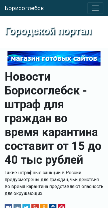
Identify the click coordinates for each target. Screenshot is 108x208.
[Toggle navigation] (95, 8)
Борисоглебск (24, 8)
